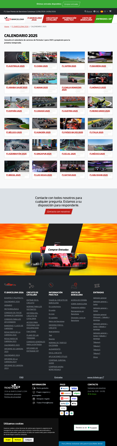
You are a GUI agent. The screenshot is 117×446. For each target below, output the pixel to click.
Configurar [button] (28, 440)
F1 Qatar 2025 (69, 175)
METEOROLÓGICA (11, 309)
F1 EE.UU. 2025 (69, 153)
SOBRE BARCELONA (79, 304)
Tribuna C (96, 346)
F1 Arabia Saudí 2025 (16, 87)
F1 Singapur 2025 (42, 153)
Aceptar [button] (8, 440)
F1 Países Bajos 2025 (72, 132)
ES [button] (103, 11)
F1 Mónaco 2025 (98, 87)
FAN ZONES (31, 331)
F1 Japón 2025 (69, 66)
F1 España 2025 (14, 111)
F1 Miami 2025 (41, 87)
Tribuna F (96, 353)
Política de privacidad (12, 397)
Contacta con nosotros (58, 211)
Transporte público (78, 307)
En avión (52, 310)
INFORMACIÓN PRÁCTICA (69, 19)
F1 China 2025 (41, 66)
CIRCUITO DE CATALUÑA (52, 19)
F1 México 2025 (97, 153)
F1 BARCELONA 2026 (34, 19)
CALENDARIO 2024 (12, 355)
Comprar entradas (71, 4)
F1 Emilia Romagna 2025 (71, 88)
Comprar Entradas (58, 249)
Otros (95, 357)
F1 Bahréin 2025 (98, 66)
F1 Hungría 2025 (42, 132)
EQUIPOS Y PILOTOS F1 (13, 298)
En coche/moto (55, 306)
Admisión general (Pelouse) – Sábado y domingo (101, 317)
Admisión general (99, 298)
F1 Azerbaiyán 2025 (16, 153)
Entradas (58, 377)
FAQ (21, 377)
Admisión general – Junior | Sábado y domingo (100, 326)
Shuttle (52, 339)
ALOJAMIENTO (54, 349)
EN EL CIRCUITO (55, 353)
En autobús (53, 317)
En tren (51, 314)
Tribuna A (96, 342)
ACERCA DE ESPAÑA (79, 300)
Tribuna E (96, 349)
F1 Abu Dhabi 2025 (99, 175)
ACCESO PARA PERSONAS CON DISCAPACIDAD (33, 325)
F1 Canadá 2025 (42, 111)
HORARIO (8, 305)
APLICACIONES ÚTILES (58, 356)
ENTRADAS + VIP (104, 18)
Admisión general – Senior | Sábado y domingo (100, 336)
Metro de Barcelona (56, 321)
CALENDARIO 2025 (12, 345)
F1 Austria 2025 (70, 111)
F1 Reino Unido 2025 (100, 111)
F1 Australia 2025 (15, 66)
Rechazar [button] (18, 440)
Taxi (50, 335)
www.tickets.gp (95, 377)
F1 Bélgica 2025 (14, 132)
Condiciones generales (12, 394)
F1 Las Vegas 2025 (43, 175)
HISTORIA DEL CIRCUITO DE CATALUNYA (32, 316)
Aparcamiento (54, 331)
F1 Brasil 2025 (13, 175)
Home (6, 26)
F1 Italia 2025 (96, 132)
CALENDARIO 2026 (12, 301)
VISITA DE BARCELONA (86, 19)
